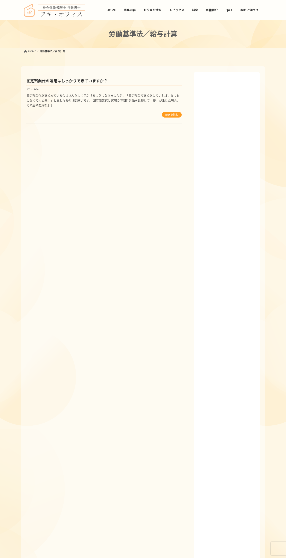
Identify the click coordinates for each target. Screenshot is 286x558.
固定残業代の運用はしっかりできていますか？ (67, 80)
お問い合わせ (70, 500)
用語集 (204, 383)
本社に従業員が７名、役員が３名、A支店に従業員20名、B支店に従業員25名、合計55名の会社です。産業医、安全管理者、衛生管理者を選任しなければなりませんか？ (229, 240)
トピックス (207, 441)
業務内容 (206, 345)
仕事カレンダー (210, 374)
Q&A (203, 89)
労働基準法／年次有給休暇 (218, 108)
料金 (203, 431)
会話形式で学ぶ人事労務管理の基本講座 (227, 412)
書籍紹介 (206, 450)
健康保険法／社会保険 (215, 98)
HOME (204, 335)
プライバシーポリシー (100, 500)
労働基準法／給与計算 (215, 155)
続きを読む (171, 114)
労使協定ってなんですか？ (218, 302)
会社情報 (49, 500)
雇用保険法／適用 (212, 136)
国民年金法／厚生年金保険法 (219, 127)
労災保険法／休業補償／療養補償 (222, 146)
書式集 (204, 364)
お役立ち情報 (209, 354)
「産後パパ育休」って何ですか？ (222, 310)
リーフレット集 (210, 393)
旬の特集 (206, 421)
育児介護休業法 (210, 184)
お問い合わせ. (224, 520)
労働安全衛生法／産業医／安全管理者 (225, 117)
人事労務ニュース (212, 402)
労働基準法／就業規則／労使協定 (222, 175)
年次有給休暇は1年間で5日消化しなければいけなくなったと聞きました (229, 224)
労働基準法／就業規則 (215, 165)
